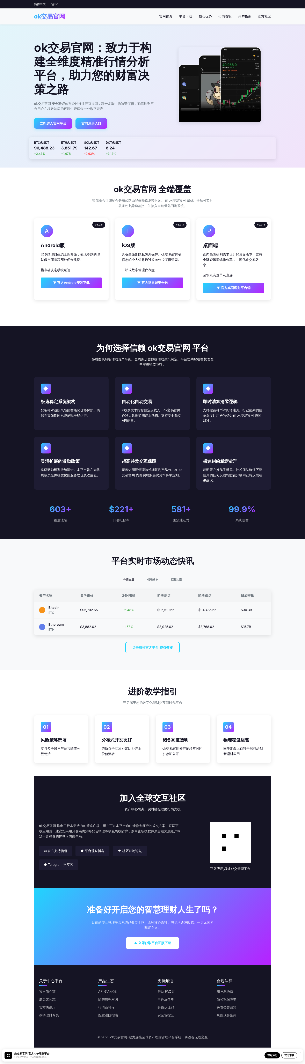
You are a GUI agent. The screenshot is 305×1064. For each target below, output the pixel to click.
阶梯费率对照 (108, 999)
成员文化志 (47, 999)
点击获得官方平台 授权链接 (152, 647)
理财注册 (272, 1055)
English (53, 4)
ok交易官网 (49, 16)
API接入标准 (107, 991)
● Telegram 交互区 (58, 865)
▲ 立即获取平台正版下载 (152, 943)
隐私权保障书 (227, 999)
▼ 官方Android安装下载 (71, 283)
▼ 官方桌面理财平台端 (234, 288)
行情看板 (225, 16)
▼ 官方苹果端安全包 (152, 283)
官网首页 (165, 16)
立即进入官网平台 (53, 123)
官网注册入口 (91, 123)
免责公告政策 (227, 1007)
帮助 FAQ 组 (167, 991)
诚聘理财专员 (49, 1015)
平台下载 (185, 16)
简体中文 (40, 4)
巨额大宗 (176, 579)
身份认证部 (166, 1007)
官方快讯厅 (47, 1007)
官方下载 (289, 1055)
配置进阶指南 (108, 1015)
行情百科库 (106, 1007)
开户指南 (244, 16)
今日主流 (128, 579)
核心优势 (205, 16)
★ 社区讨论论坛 (130, 851)
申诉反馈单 (166, 999)
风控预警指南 (227, 1015)
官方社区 (264, 16)
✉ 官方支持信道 (55, 851)
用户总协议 (225, 991)
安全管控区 (166, 1015)
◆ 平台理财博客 (92, 851)
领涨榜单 (152, 579)
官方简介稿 (47, 991)
